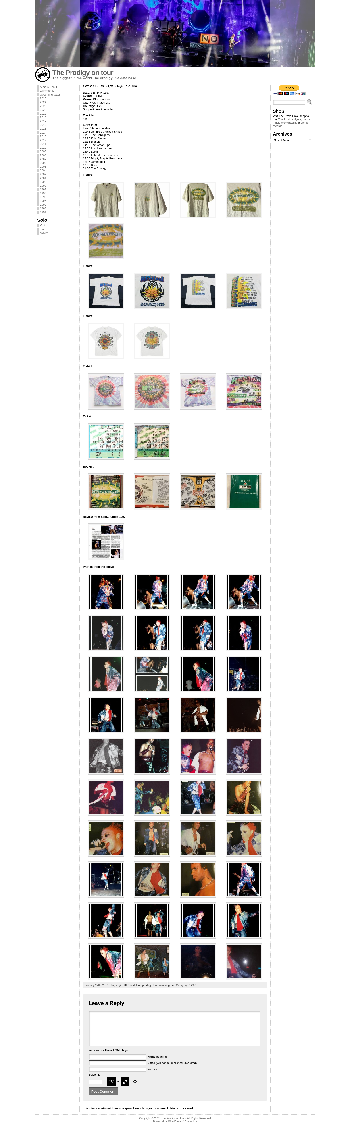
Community (47, 90)
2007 (43, 159)
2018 (43, 117)
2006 (43, 163)
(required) (158, 1063)
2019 (43, 113)
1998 (43, 185)
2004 (43, 170)
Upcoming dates (50, 94)
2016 (43, 125)
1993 (43, 204)
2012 (43, 140)
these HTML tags (116, 1057)
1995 (43, 197)
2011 (43, 144)
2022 (43, 109)
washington (166, 985)
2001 (43, 178)
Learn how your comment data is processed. (163, 1115)
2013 (43, 136)
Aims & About (48, 87)
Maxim (44, 233)
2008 (43, 155)
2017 (43, 121)
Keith (43, 225)
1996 (43, 193)
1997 (43, 189)
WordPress (174, 1128)
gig (120, 985)
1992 (43, 208)
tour (155, 985)
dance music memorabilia (291, 121)
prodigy (146, 985)
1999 (43, 182)
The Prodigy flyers (289, 119)
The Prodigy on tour (82, 73)
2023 (43, 106)
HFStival (129, 985)
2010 (43, 147)
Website (153, 1076)
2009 (43, 151)
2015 (43, 128)
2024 (43, 102)
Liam (43, 229)
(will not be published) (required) (172, 1069)
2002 (43, 174)
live (138, 985)
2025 (43, 98)
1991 (43, 212)
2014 (43, 132)
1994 (43, 201)
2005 (43, 166)
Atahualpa (191, 1128)
